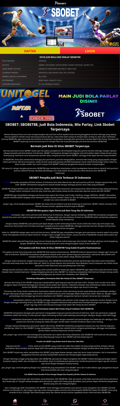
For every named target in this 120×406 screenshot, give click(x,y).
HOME (15, 402)
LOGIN (90, 51)
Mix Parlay (7, 319)
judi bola (24, 346)
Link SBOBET (7, 300)
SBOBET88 (6, 215)
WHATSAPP (75, 402)
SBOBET (6, 182)
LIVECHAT (105, 402)
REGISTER (45, 402)
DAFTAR (30, 51)
